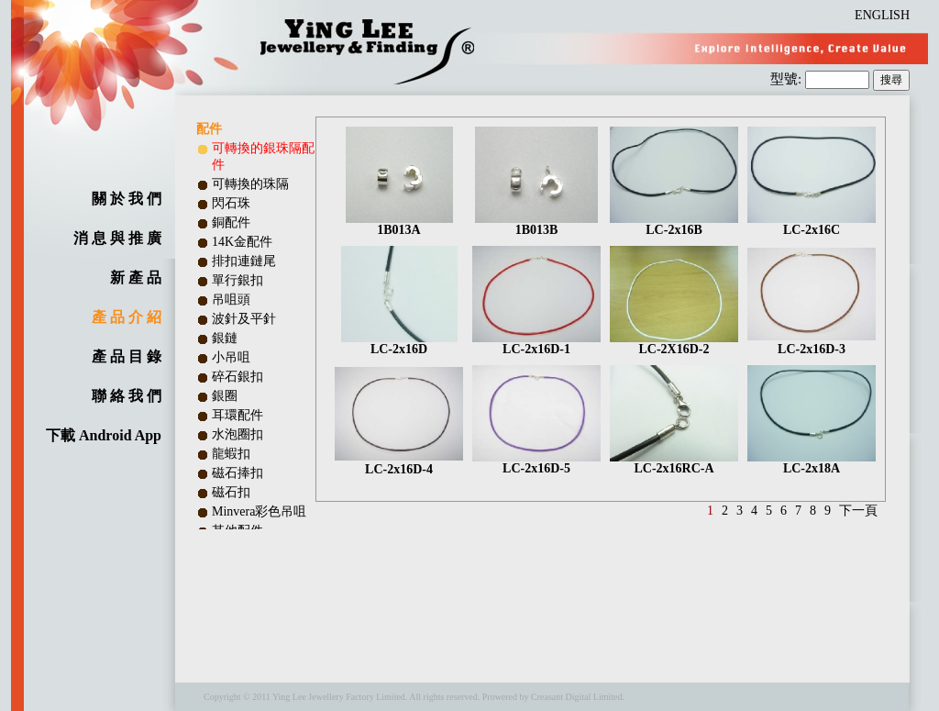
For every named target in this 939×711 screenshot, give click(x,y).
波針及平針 (244, 319)
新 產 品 (135, 277)
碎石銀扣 (237, 376)
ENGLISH (882, 15)
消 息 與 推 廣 (117, 238)
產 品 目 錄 (126, 356)
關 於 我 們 (126, 198)
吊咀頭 (231, 299)
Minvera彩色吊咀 (259, 511)
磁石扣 (231, 492)
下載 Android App (103, 435)
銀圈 (225, 396)
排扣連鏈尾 (244, 261)
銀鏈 (225, 338)
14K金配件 (242, 242)
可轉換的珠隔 (250, 184)
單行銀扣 (237, 280)
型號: (787, 79)
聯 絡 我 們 (126, 396)
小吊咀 (231, 357)
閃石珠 (231, 203)
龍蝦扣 (231, 454)
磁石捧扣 (237, 473)
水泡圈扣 (237, 434)
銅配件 (231, 222)
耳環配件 (237, 415)
